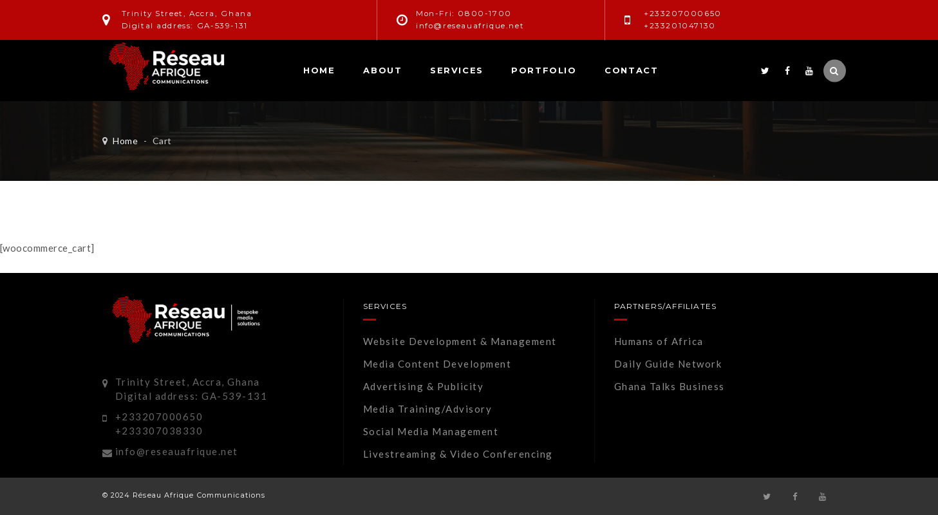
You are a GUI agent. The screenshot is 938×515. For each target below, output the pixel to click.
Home (319, 70)
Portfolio (543, 70)
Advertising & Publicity (423, 386)
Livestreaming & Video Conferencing (458, 454)
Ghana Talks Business (669, 386)
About (382, 70)
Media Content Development (437, 364)
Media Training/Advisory (427, 409)
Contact (631, 70)
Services (456, 70)
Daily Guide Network (668, 364)
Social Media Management (431, 431)
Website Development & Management (460, 341)
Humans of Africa (659, 341)
